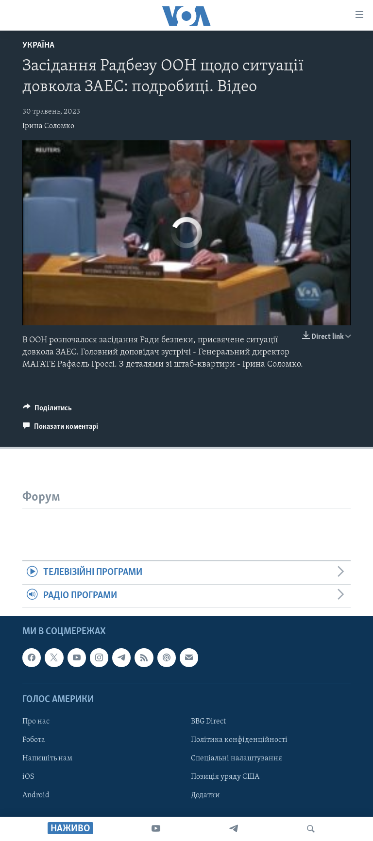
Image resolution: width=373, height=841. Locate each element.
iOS (28, 777)
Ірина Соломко (48, 126)
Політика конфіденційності (239, 740)
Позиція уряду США (225, 777)
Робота (33, 740)
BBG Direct (208, 721)
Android (36, 795)
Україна (38, 45)
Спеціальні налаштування (236, 758)
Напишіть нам (47, 758)
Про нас (36, 721)
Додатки (205, 795)
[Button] (47, 410)
